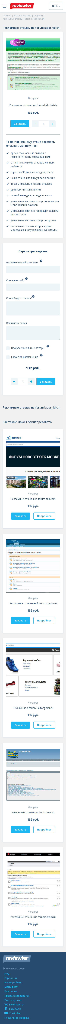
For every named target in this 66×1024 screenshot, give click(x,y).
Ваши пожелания (16, 323)
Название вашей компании (22, 262)
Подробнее (44, 516)
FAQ (6, 973)
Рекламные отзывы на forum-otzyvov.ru (33, 603)
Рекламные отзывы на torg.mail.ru (33, 708)
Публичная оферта (16, 1017)
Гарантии (10, 978)
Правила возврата (16, 995)
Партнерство (12, 1000)
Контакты (10, 991)
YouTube (12, 1013)
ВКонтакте (13, 1004)
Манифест (11, 987)
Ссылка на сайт (15, 280)
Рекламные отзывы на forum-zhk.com (33, 499)
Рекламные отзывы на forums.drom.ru (33, 917)
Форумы (33, 98)
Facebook (12, 1009)
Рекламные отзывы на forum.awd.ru (33, 812)
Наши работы (13, 982)
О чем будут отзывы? (19, 298)
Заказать (20, 516)
